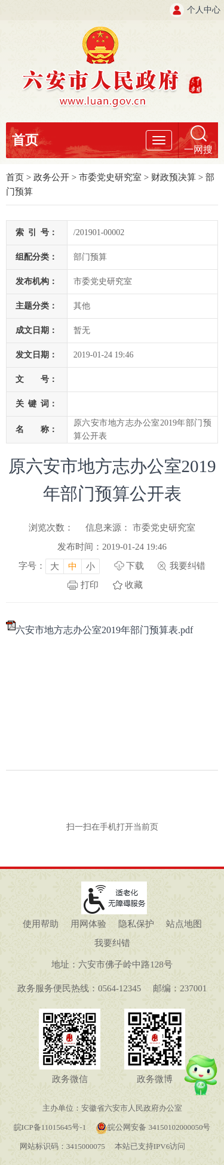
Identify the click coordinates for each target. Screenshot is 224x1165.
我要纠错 (187, 566)
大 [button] (54, 566)
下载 (135, 566)
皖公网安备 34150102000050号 (153, 1127)
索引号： (36, 232)
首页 (25, 139)
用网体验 (88, 924)
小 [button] (90, 566)
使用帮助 (41, 924)
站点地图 (184, 924)
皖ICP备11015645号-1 (50, 1127)
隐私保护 (136, 924)
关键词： (36, 403)
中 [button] (72, 566)
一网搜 (198, 149)
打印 (90, 585)
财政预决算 (173, 177)
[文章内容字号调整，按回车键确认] (59, 565)
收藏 (134, 585)
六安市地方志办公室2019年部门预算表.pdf (104, 630)
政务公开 (51, 177)
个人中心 (203, 9)
